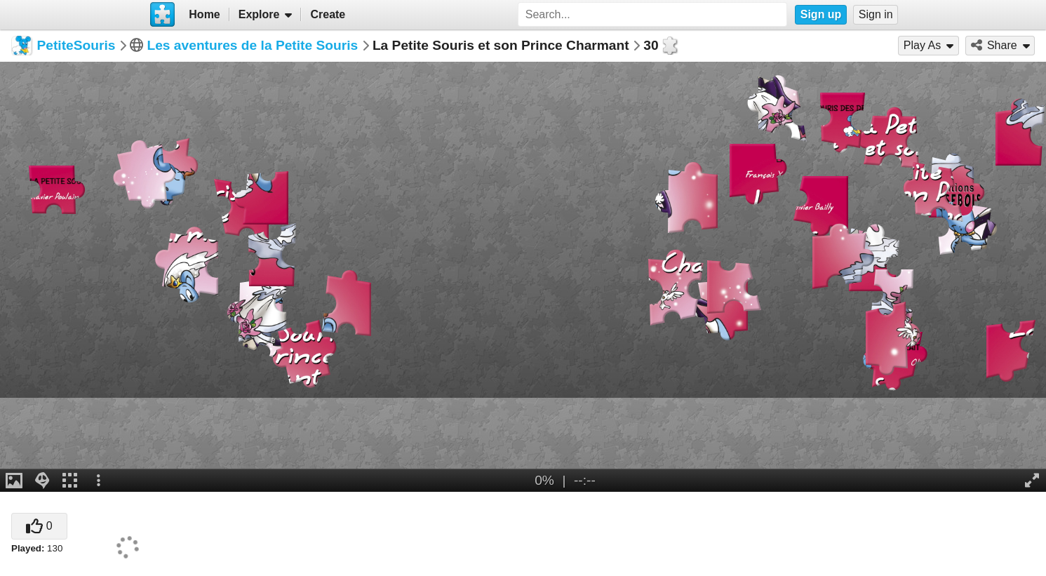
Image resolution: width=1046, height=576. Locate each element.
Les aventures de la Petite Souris (252, 45)
